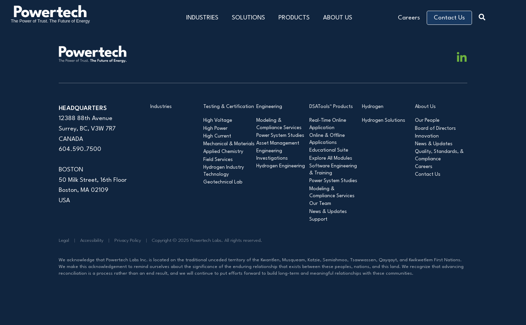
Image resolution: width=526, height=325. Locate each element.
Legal (64, 240)
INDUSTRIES (202, 18)
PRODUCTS (294, 18)
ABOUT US (337, 18)
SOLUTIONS (248, 18)
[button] (483, 16)
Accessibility (91, 240)
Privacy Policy (127, 240)
